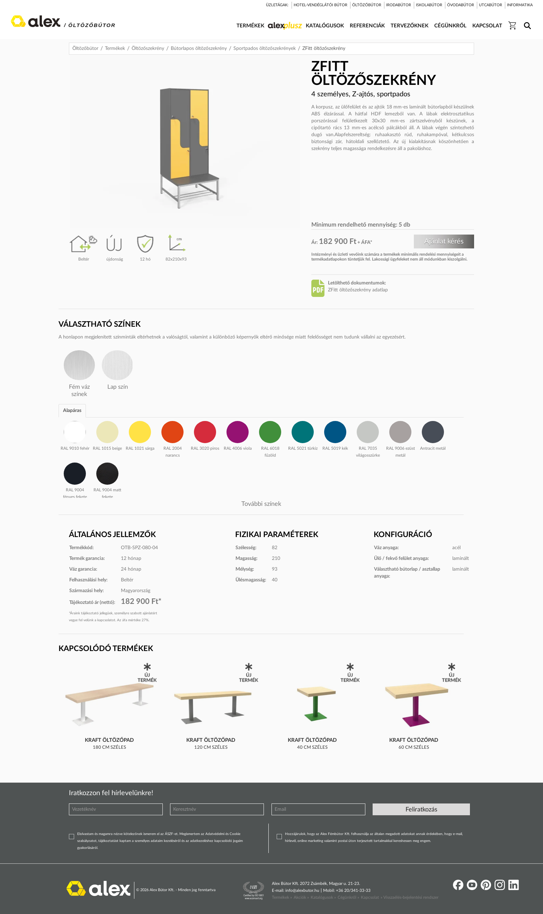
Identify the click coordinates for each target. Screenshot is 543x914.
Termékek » (282, 897)
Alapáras (72, 410)
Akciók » (301, 897)
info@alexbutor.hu (302, 890)
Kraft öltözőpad (109, 740)
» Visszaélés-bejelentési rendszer (409, 897)
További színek (261, 504)
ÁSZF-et (171, 834)
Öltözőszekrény (148, 48)
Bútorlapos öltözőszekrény (199, 48)
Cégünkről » (348, 897)
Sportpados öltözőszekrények (264, 48)
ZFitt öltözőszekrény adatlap (358, 290)
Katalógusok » (323, 897)
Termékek (115, 48)
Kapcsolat (370, 897)
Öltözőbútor (85, 48)
